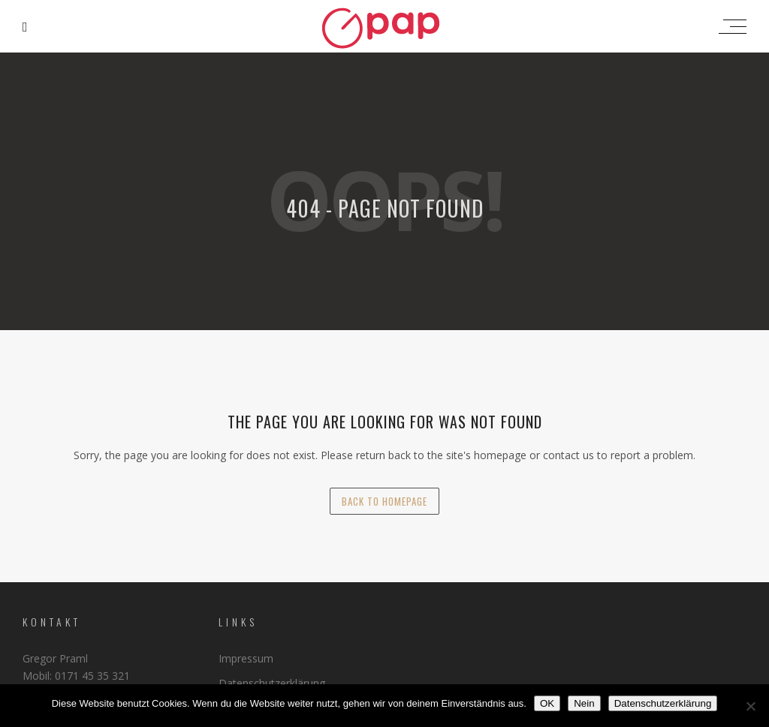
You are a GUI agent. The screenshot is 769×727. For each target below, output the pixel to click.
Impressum (246, 658)
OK (547, 703)
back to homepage (384, 501)
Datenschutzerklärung (272, 683)
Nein (584, 703)
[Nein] (750, 705)
